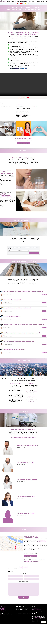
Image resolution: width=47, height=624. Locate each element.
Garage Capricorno (31, 396)
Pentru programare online (23, 143)
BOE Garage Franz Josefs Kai (31, 391)
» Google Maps (34, 106)
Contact (42, 1)
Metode (8, 1)
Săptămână (14, 1)
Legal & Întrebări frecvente (22, 1)
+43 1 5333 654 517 (19, 104)
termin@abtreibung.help (20, 106)
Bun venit (4, 1)
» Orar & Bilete (15, 404)
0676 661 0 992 (22, 114)
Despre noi (38, 1)
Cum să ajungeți (32, 1)
